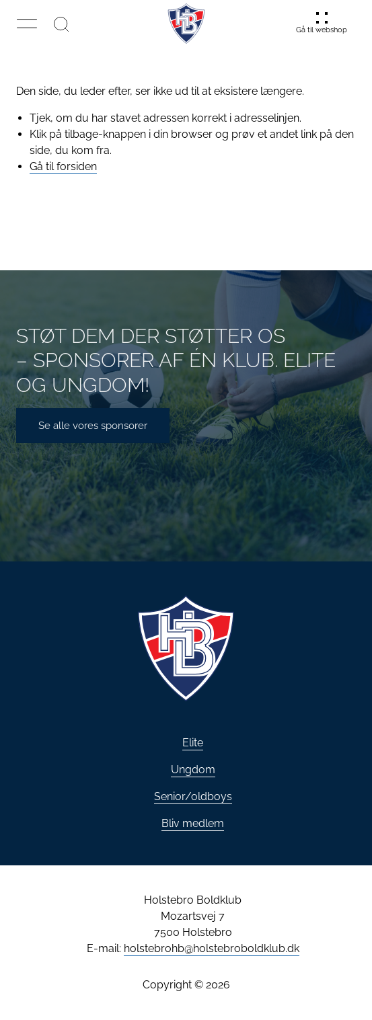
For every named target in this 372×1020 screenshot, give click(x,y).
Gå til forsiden (63, 166)
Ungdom (193, 769)
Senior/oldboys (193, 796)
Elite (192, 742)
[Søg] (61, 23)
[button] (27, 23)
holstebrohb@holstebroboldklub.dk (211, 948)
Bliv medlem (192, 823)
